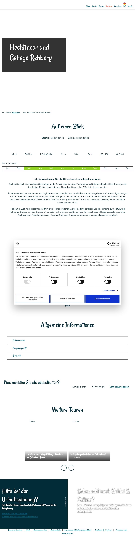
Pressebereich (121, 530)
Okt (105, 168)
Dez (127, 168)
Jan (7, 168)
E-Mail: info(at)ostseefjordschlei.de (20, 516)
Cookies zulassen (102, 299)
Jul (73, 168)
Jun (62, 168)
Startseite (16, 112)
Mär (29, 168)
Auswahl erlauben (67, 299)
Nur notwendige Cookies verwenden (32, 299)
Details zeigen (109, 290)
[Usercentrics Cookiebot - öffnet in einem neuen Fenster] (109, 244)
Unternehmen (67, 533)
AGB (28, 530)
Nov (117, 168)
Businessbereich (40, 530)
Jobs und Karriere (15, 530)
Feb (18, 168)
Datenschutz (56, 530)
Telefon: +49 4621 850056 (14, 513)
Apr (40, 168)
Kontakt (98, 530)
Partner (108, 530)
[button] (88, 5)
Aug (84, 168)
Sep (95, 168)
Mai (51, 168)
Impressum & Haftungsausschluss (77, 530)
